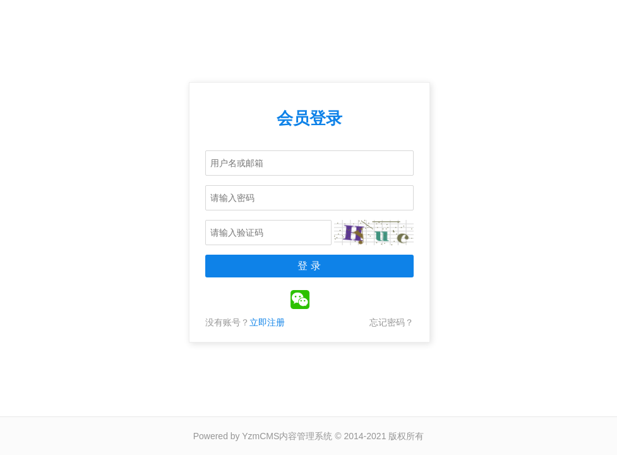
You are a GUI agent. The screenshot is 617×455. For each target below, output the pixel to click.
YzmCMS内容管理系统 (287, 436)
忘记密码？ (391, 322)
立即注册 (267, 322)
